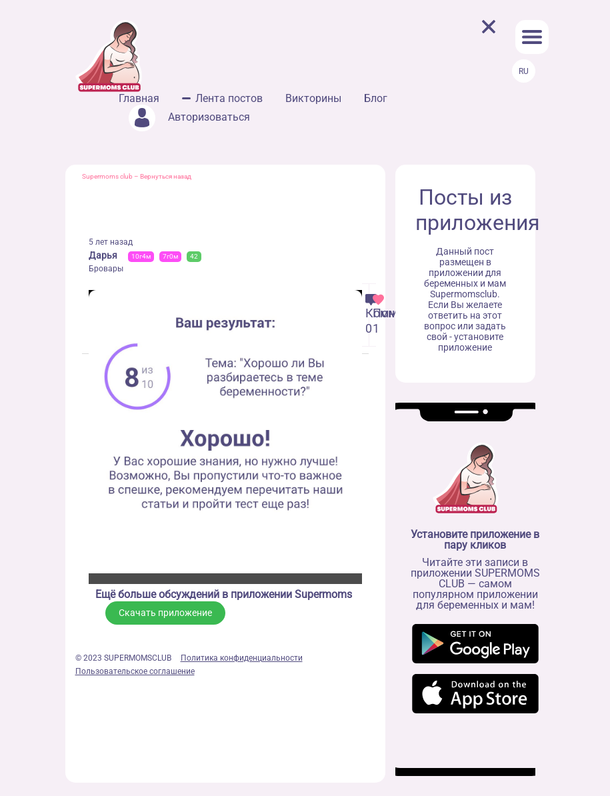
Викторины (313, 98)
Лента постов (229, 98)
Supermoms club (107, 176)
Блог (375, 98)
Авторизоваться (189, 117)
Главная (139, 98)
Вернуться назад (165, 176)
